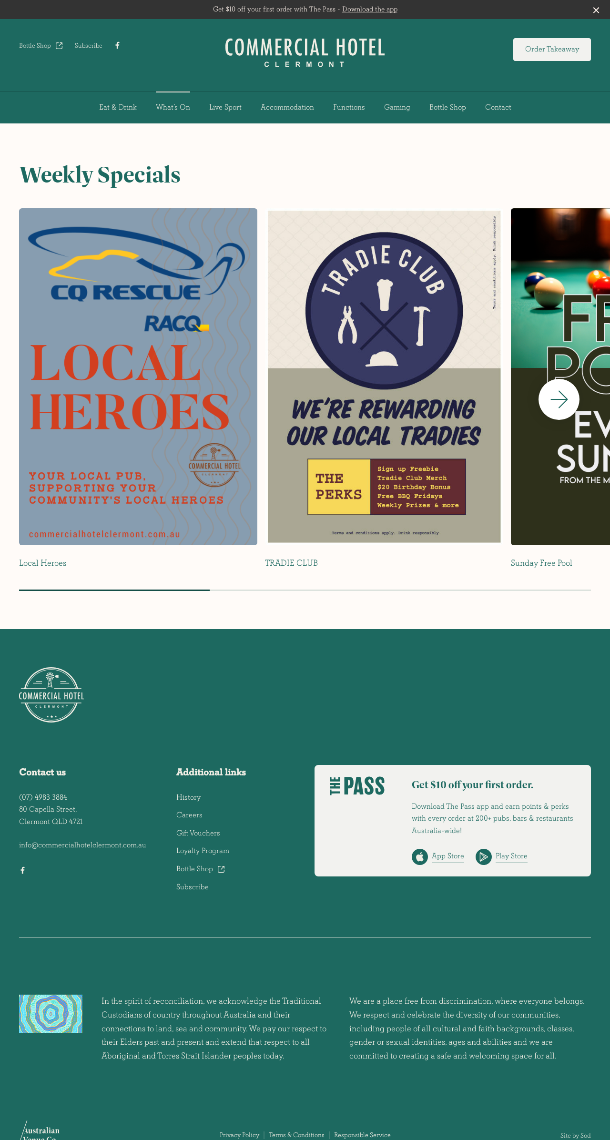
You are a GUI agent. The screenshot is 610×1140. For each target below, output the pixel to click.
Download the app (369, 9)
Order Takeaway (552, 49)
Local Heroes (42, 563)
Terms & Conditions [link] (297, 1135)
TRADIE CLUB (291, 563)
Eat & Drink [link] (118, 107)
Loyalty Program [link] (202, 850)
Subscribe (88, 45)
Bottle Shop (41, 45)
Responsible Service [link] (362, 1135)
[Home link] (305, 52)
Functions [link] (349, 107)
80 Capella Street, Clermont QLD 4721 (50, 815)
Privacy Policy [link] (239, 1135)
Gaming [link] (397, 107)
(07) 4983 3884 (43, 797)
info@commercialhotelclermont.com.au (82, 845)
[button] (559, 399)
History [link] (188, 797)
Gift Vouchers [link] (198, 833)
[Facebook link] (117, 45)
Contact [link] (498, 107)
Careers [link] (189, 815)
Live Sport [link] (225, 107)
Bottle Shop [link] (447, 107)
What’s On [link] (173, 107)
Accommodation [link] (287, 107)
